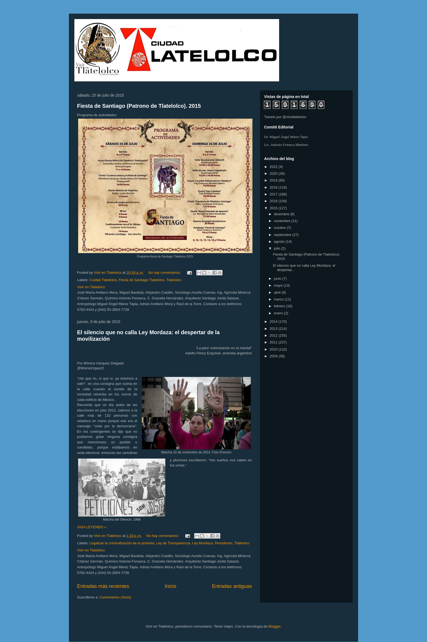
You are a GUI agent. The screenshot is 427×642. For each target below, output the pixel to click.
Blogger (274, 626)
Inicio (170, 586)
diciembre (282, 214)
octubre (280, 228)
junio (278, 279)
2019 (274, 180)
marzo (279, 299)
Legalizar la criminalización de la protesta (122, 543)
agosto (280, 241)
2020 (274, 173)
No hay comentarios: (165, 273)
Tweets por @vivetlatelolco (285, 117)
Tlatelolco (173, 280)
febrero (280, 306)
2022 (274, 167)
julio (277, 248)
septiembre (283, 235)
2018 (274, 187)
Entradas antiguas (232, 586)
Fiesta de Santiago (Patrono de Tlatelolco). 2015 (139, 106)
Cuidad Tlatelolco (103, 280)
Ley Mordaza (202, 543)
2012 (274, 335)
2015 (274, 208)
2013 (274, 329)
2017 (274, 194)
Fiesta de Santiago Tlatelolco (141, 280)
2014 (274, 322)
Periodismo (223, 543)
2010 (274, 349)
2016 (274, 201)
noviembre (282, 221)
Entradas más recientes (103, 586)
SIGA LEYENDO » (91, 527)
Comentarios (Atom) (115, 597)
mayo (278, 285)
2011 (274, 342)
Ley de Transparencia (173, 543)
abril (278, 292)
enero (279, 313)
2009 (274, 356)
